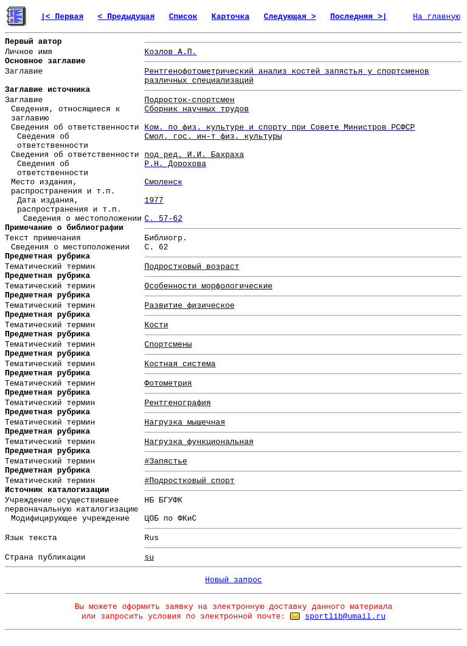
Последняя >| (358, 16)
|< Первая (62, 16)
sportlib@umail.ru (345, 616)
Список (183, 16)
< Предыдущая (126, 16)
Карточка (230, 16)
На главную (436, 16)
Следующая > (290, 16)
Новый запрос (233, 580)
